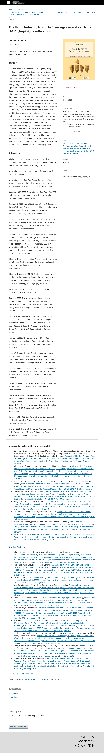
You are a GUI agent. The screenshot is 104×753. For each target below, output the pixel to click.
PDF (70, 88)
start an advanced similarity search (35, 679)
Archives (19, 9)
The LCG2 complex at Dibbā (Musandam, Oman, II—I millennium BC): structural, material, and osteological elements (52, 621)
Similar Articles (17, 547)
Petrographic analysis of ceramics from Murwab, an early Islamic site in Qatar (51, 586)
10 (26, 674)
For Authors (13, 697)
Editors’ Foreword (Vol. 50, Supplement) (74, 511)
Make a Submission (18, 727)
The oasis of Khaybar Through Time (80, 456)
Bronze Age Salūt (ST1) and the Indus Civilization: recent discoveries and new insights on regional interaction (53, 647)
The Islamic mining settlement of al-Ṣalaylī (48, 577)
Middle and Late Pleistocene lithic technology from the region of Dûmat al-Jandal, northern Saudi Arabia (52, 492)
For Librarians (14, 701)
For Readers (13, 693)
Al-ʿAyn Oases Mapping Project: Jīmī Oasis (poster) (62, 597)
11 (28, 674)
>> (32, 674)
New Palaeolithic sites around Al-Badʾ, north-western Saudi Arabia (49, 484)
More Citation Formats (73, 131)
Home (11, 9)
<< (10, 674)
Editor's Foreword (32, 534)
